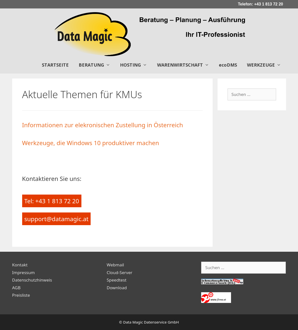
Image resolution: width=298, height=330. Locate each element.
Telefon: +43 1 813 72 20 (260, 4)
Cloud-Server (119, 272)
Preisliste (21, 295)
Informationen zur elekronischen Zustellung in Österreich (102, 125)
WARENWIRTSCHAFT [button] (185, 65)
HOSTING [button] (136, 65)
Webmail (115, 265)
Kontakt (20, 265)
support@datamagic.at (56, 219)
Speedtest (116, 280)
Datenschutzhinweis (32, 280)
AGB (16, 287)
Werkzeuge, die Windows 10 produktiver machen (90, 143)
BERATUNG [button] (97, 65)
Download (117, 287)
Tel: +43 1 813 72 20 (51, 201)
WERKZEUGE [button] (266, 65)
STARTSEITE (55, 65)
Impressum (23, 272)
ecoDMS (228, 65)
